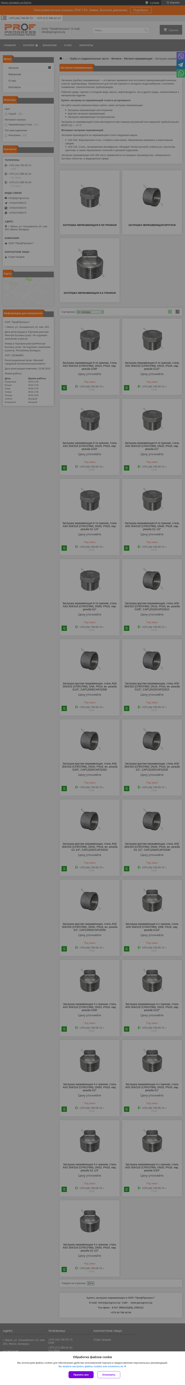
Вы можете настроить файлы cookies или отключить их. (91, 1366)
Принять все (81, 1374)
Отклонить (108, 1374)
